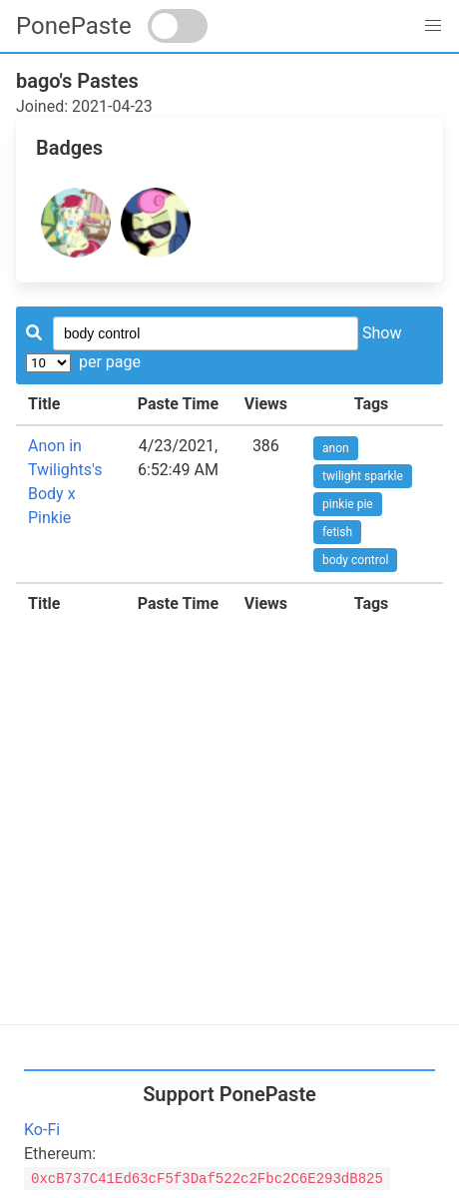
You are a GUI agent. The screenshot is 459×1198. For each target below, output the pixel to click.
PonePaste (74, 26)
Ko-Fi (42, 1129)
